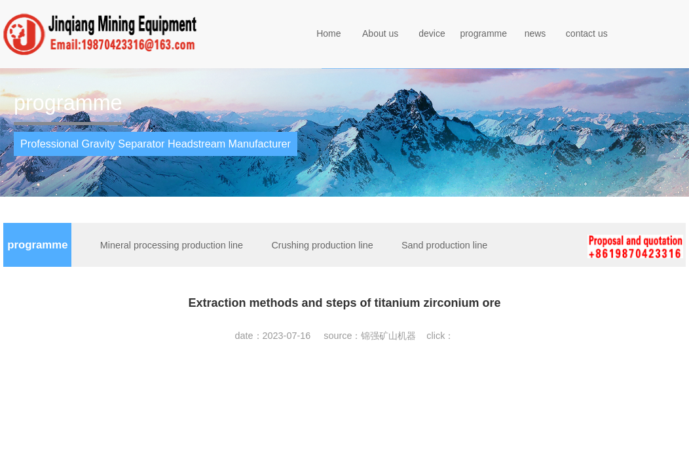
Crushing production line (322, 245)
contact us (587, 33)
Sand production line (444, 245)
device (432, 33)
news (535, 33)
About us (380, 33)
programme (483, 33)
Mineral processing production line (171, 245)
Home (328, 33)
